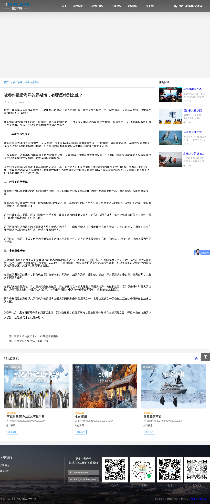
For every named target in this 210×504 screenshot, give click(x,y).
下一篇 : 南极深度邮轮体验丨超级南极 (26, 341)
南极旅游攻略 (32, 82)
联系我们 (4, 471)
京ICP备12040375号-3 (200, 499)
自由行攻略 (16, 82)
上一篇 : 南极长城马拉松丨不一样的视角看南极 (31, 336)
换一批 (199, 358)
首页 (6, 82)
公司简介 (4, 465)
